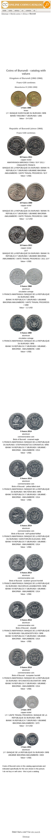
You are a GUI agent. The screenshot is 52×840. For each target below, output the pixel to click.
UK (34, 10)
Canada (28, 10)
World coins (15, 14)
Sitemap (4, 14)
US (22, 10)
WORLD (17, 10)
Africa (25, 14)
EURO (10, 10)
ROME (4, 10)
